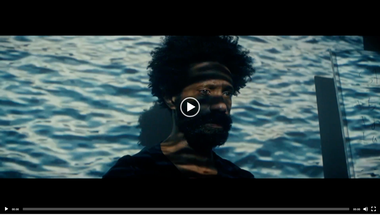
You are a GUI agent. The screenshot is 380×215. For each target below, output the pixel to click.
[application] (190, 107)
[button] (190, 107)
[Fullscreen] (373, 209)
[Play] (6, 209)
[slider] (186, 209)
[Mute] (365, 209)
